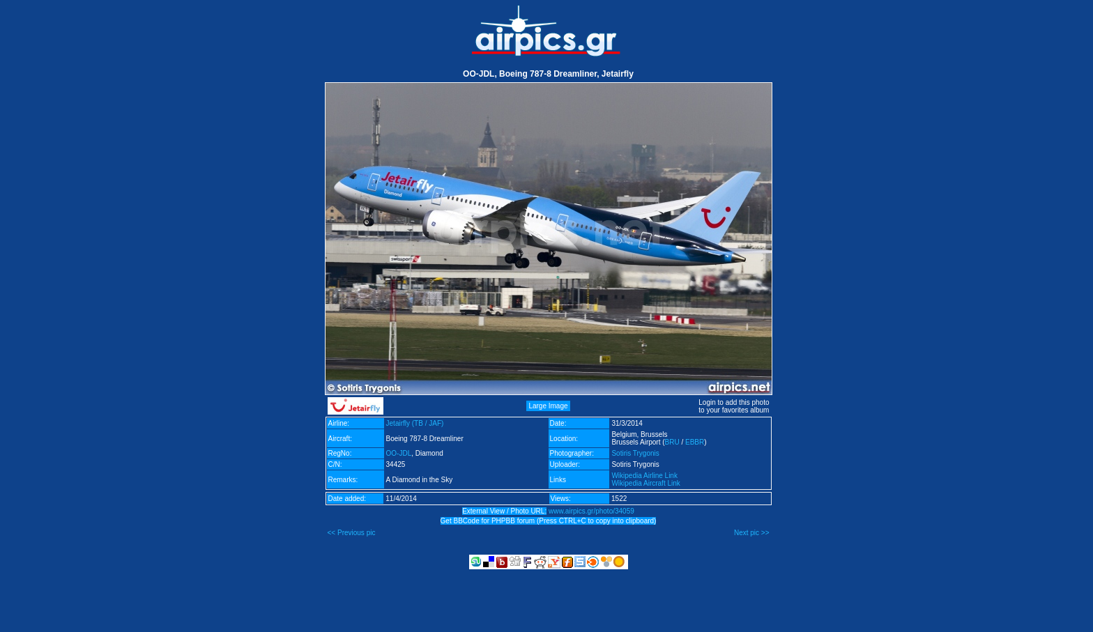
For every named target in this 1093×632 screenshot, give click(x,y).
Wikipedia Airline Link (644, 475)
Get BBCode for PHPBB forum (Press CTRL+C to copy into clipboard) (549, 521)
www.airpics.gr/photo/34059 (591, 511)
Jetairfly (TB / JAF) (415, 423)
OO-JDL (399, 453)
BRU (672, 442)
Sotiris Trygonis (635, 453)
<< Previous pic (352, 533)
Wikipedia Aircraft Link (645, 483)
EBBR (694, 442)
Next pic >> (752, 533)
